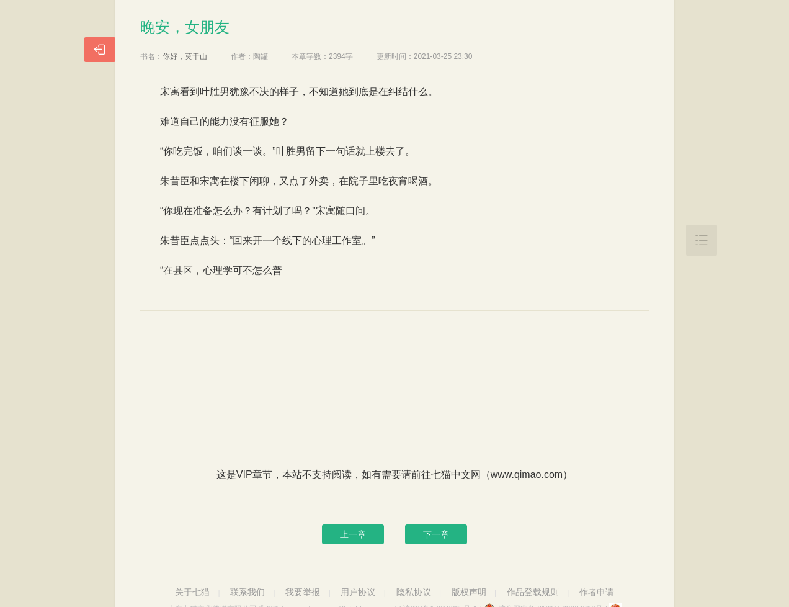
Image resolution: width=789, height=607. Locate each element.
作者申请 (596, 592)
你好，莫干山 (185, 56)
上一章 (353, 534)
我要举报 (302, 592)
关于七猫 (192, 592)
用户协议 (358, 592)
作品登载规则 (533, 592)
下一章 (436, 534)
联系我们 (247, 592)
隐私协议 (413, 592)
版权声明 (469, 592)
